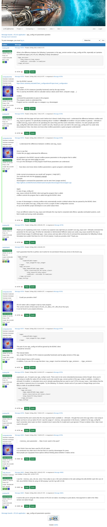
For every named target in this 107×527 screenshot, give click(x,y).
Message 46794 (19, 247)
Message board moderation (9, 37)
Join (94, 29)
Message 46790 (19, 138)
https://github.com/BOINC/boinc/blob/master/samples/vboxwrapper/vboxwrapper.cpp (44, 183)
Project (20, 29)
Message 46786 (19, 76)
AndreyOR (5, 48)
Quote (33, 72)
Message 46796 (19, 291)
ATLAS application (19, 35)
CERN (56, 525)
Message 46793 (19, 225)
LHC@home (8, 29)
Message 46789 (19, 114)
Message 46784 (19, 47)
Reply (27, 72)
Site (59, 29)
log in (22, 40)
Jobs (52, 29)
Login (100, 29)
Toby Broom (6, 473)
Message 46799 (19, 413)
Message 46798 (19, 372)
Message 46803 (19, 472)
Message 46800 (19, 435)
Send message (7, 51)
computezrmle (7, 77)
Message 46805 (19, 493)
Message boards (7, 35)
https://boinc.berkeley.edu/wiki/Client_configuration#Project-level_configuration (42, 83)
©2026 (53, 525)
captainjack (6, 247)
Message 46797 (19, 328)
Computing (30, 29)
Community (42, 29)
